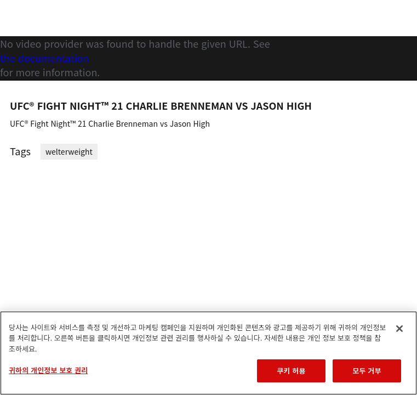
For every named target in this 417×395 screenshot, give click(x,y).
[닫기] (399, 329)
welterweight (69, 151)
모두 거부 (366, 370)
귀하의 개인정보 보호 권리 (48, 370)
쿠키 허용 (291, 370)
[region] (208, 353)
